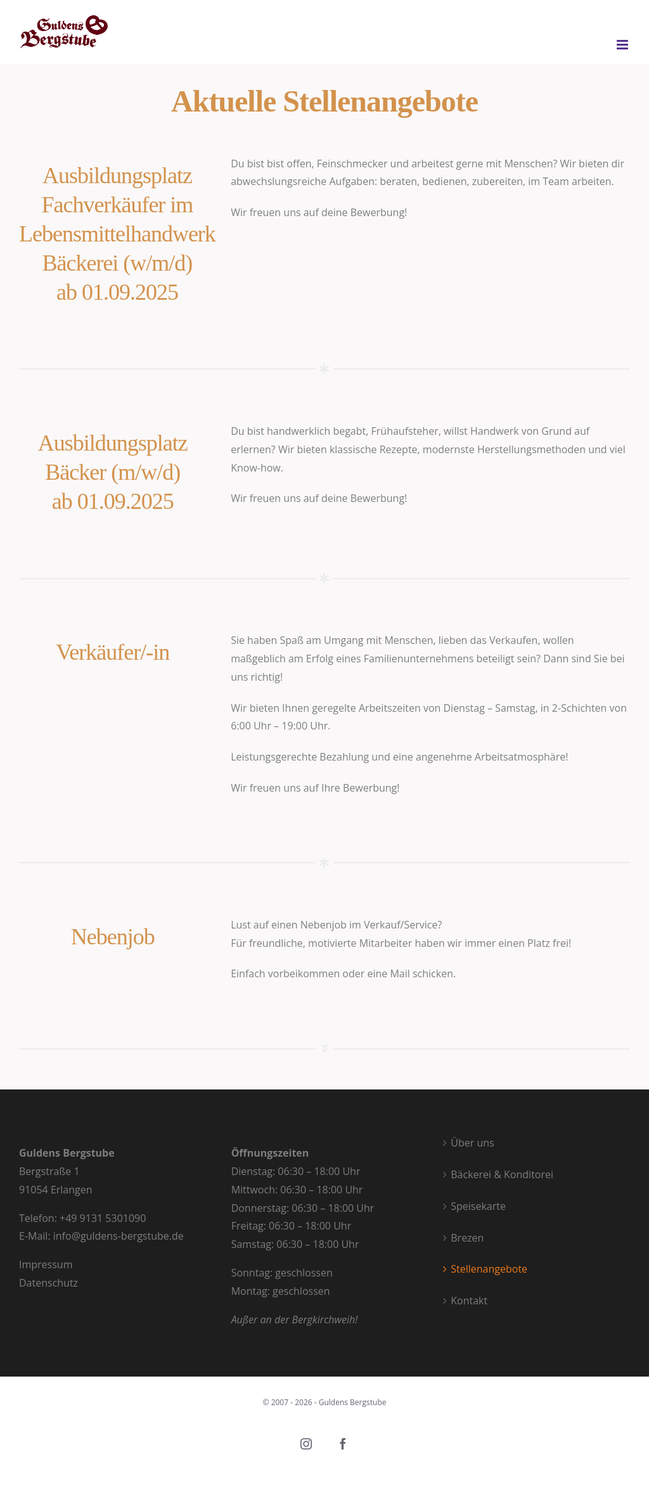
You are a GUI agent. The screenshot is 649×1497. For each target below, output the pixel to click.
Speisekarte (478, 1206)
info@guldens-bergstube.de (118, 1236)
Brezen (467, 1238)
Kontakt (469, 1300)
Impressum (47, 1264)
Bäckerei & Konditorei (502, 1174)
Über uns (472, 1143)
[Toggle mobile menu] (623, 44)
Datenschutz (48, 1283)
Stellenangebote (489, 1269)
